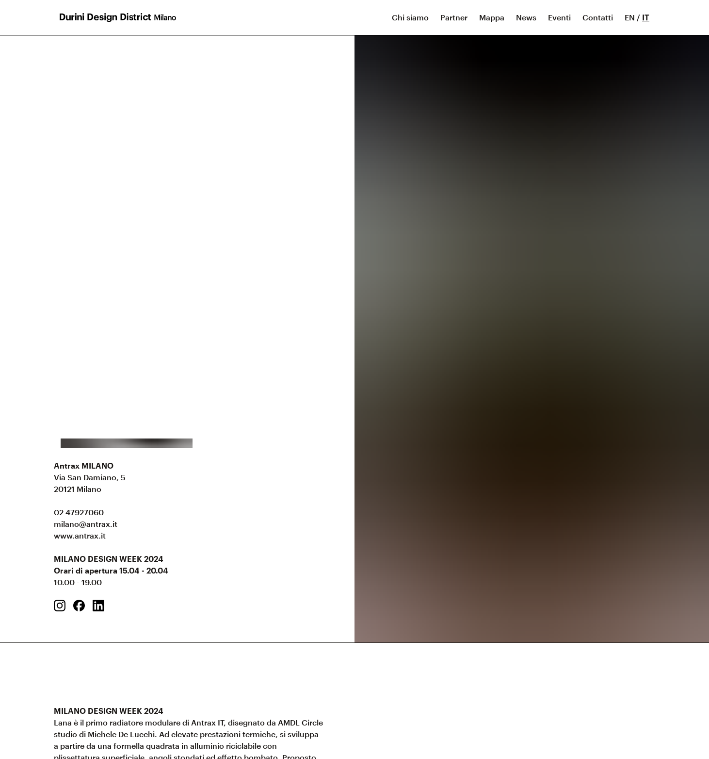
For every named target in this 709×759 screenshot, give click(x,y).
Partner (453, 17)
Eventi (559, 17)
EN (630, 17)
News (526, 17)
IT (645, 17)
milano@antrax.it (85, 523)
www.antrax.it (80, 535)
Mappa (491, 17)
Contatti (597, 17)
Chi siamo (410, 17)
